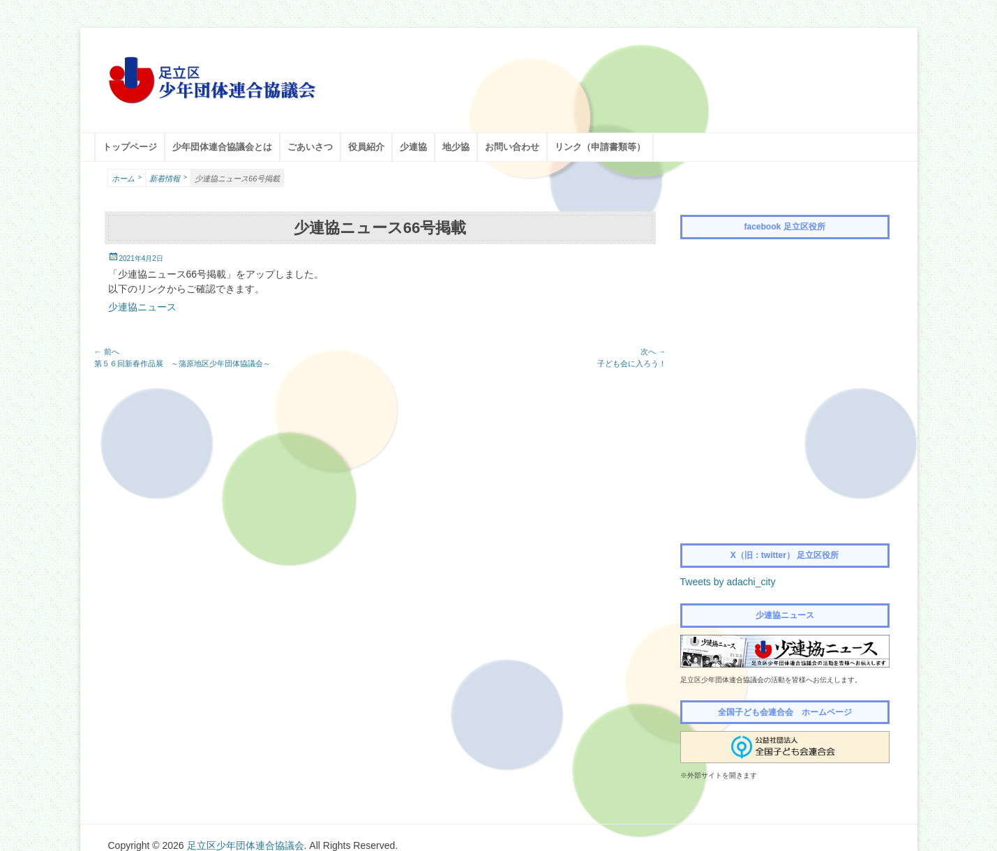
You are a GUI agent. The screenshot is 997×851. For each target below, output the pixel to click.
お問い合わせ (512, 147)
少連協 (413, 147)
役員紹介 (366, 147)
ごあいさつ (310, 147)
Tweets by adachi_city (728, 581)
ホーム (127, 178)
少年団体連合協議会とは (222, 147)
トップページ (130, 147)
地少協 (456, 147)
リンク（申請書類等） (600, 147)
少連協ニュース (142, 306)
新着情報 (168, 178)
